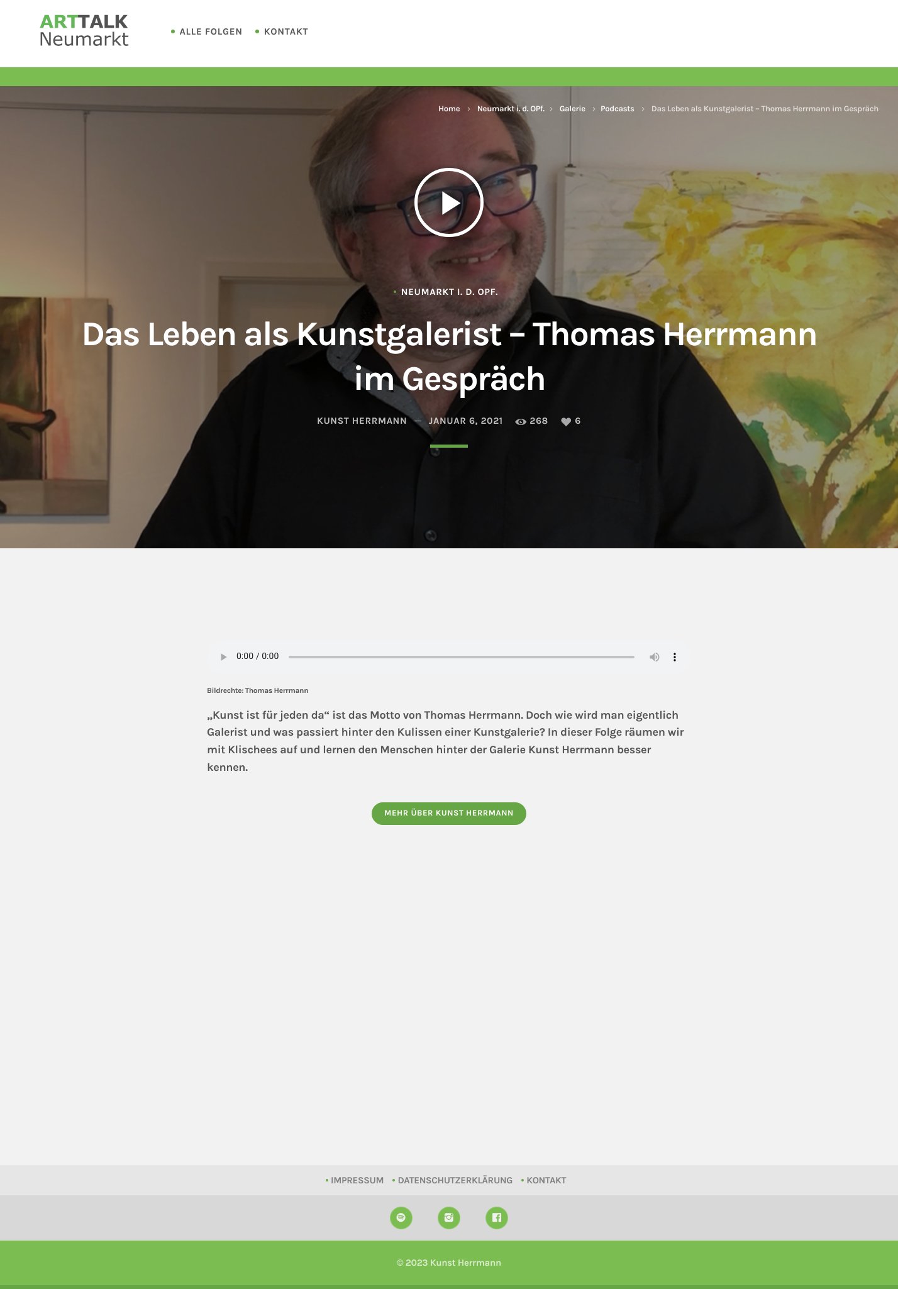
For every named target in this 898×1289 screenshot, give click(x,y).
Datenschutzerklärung (455, 1180)
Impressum (357, 1180)
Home (449, 109)
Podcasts (617, 109)
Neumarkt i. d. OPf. (511, 109)
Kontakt (286, 31)
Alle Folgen (211, 31)
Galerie (572, 109)
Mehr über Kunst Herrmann (449, 813)
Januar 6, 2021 (466, 420)
